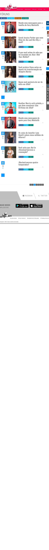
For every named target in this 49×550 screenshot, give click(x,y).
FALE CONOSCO (22, 218)
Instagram (18, 18)
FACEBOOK (27, 196)
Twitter (11, 18)
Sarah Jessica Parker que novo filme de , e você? (30, 39)
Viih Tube (40, 9)
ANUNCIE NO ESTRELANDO (33, 218)
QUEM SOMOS (14, 218)
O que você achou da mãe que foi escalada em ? (30, 54)
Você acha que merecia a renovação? (27, 149)
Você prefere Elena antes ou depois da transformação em (30, 69)
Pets (44, 9)
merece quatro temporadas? (28, 163)
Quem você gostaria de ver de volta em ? (30, 83)
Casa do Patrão (20, 9)
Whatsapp (25, 18)
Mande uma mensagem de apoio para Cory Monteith (28, 119)
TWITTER (42, 196)
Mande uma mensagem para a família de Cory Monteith (30, 24)
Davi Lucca (34, 9)
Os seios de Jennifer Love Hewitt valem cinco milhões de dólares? (30, 135)
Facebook (3, 18)
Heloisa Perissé (27, 9)
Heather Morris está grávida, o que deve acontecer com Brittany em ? (30, 105)
